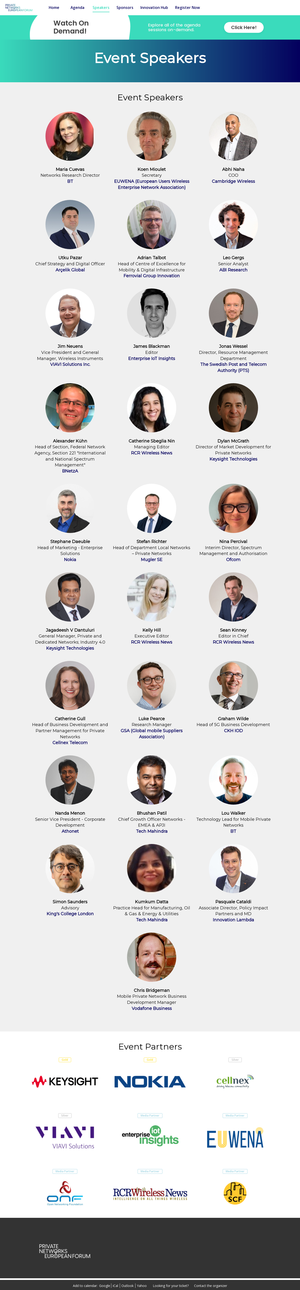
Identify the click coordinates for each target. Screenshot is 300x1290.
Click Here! (244, 27)
